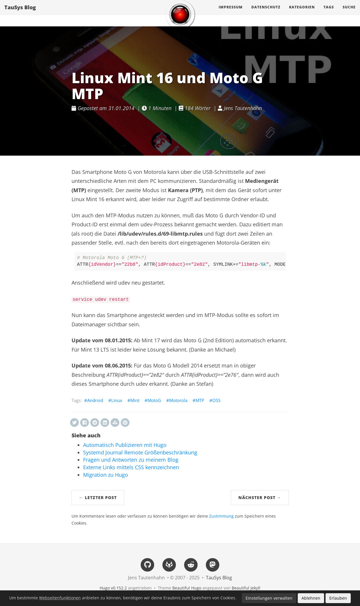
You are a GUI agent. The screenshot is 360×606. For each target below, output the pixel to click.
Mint (134, 400)
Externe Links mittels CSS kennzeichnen (131, 467)
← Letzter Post (98, 497)
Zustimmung (221, 516)
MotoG (154, 400)
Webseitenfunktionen (60, 597)
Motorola (178, 400)
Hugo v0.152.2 (113, 588)
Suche (349, 12)
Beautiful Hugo (186, 588)
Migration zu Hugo (105, 474)
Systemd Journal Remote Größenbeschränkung (140, 452)
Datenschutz (265, 12)
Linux (116, 400)
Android (95, 400)
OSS (216, 400)
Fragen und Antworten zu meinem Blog (130, 459)
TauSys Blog (20, 13)
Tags (329, 12)
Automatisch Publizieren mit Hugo (125, 444)
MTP (199, 400)
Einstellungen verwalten (269, 598)
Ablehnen (310, 598)
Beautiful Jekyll (246, 588)
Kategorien (302, 12)
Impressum (231, 12)
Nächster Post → (259, 497)
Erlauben (338, 598)
